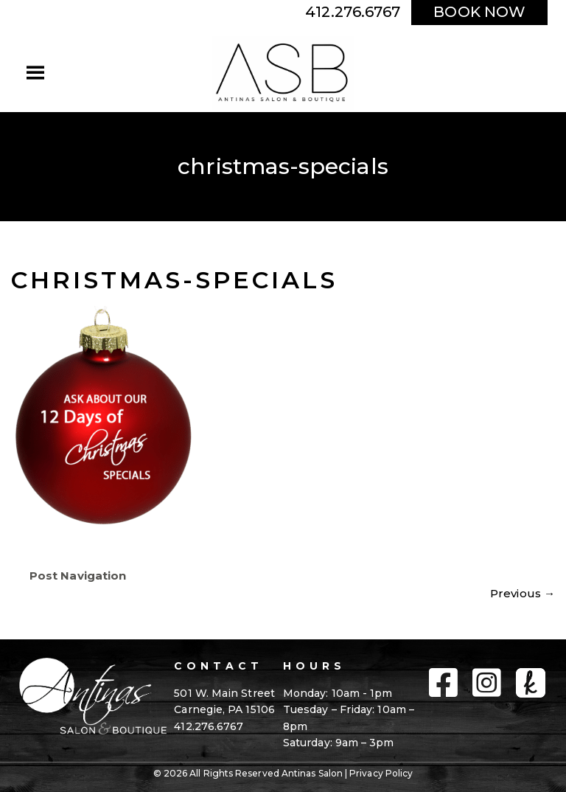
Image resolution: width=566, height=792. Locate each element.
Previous (522, 593)
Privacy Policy (381, 773)
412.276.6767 (352, 12)
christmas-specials (174, 279)
